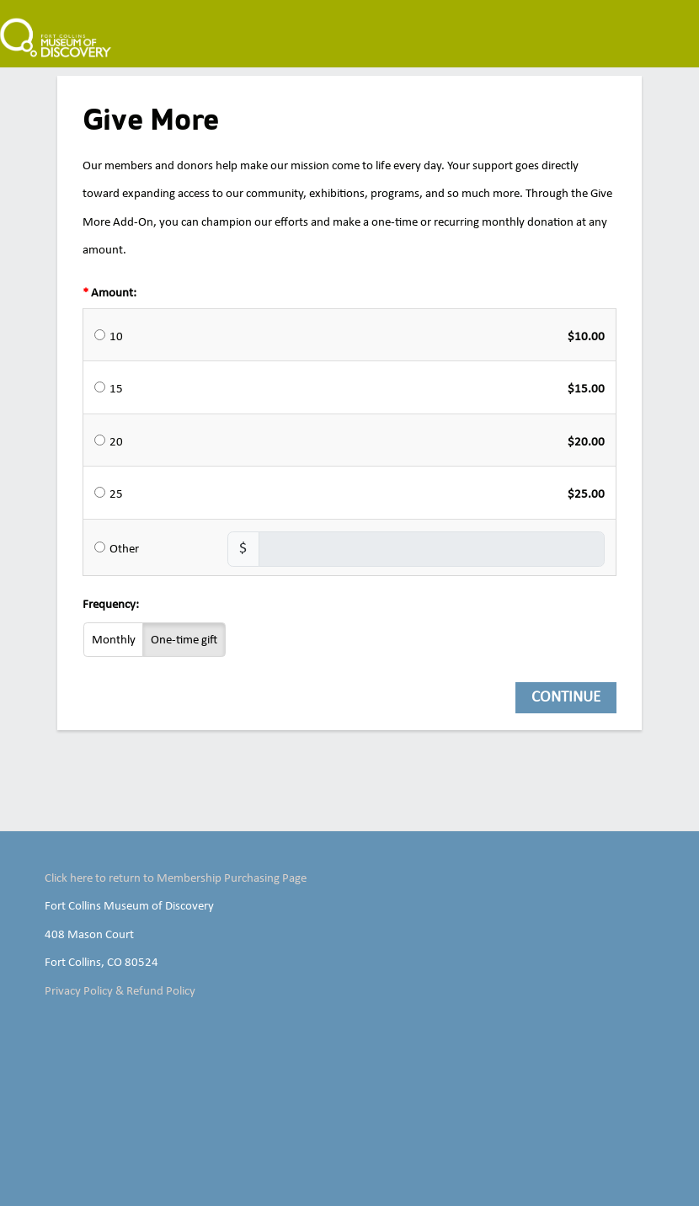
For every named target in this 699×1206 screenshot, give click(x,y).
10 (116, 337)
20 (116, 442)
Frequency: (111, 604)
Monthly (114, 640)
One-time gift (184, 640)
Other (124, 549)
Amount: (113, 293)
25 (116, 494)
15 (116, 389)
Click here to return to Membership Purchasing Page (176, 878)
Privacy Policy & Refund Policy (120, 991)
